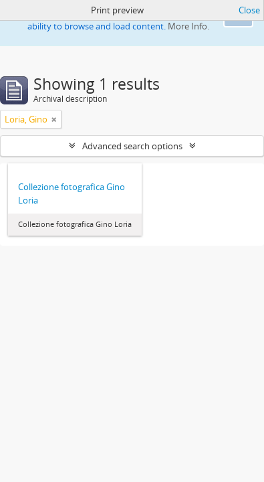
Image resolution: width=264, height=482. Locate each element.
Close (249, 10)
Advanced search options (132, 146)
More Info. (188, 26)
